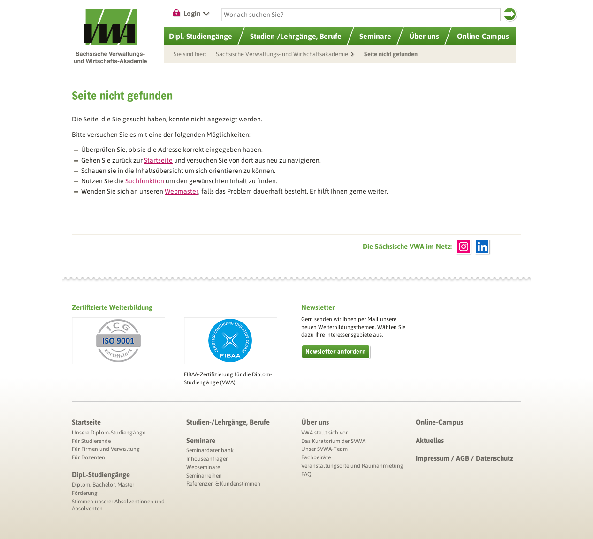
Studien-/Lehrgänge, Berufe (228, 422)
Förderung (85, 493)
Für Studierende (91, 441)
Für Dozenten (88, 457)
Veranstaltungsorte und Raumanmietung (352, 466)
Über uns (315, 422)
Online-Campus (439, 422)
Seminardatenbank (210, 450)
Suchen (510, 14)
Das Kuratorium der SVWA (333, 441)
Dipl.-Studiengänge (101, 475)
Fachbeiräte (316, 457)
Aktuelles (430, 440)
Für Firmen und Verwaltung (106, 449)
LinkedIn (482, 247)
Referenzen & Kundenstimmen (223, 483)
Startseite (86, 422)
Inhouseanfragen (207, 459)
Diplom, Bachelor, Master (103, 484)
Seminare (200, 440)
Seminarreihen (204, 475)
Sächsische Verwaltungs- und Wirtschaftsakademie (282, 54)
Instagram (463, 247)
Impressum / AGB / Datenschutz (464, 458)
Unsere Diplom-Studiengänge (108, 432)
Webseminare (203, 467)
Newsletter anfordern (335, 351)
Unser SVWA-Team (324, 449)
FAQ (306, 474)
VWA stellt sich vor (324, 432)
